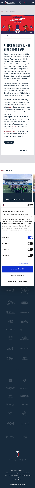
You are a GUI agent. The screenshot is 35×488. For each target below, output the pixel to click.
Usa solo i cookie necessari (17, 281)
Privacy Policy (13, 484)
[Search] (30, 2)
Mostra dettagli (24, 263)
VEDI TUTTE (9, 170)
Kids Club (14, 126)
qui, (10, 107)
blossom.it (20, 480)
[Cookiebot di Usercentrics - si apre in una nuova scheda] (25, 205)
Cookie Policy (21, 484)
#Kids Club (9, 142)
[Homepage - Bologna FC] (10, 2)
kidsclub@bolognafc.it (10, 131)
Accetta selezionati (17, 275)
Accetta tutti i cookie (17, 269)
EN (33, 2)
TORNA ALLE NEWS (10, 11)
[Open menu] (2, 3)
